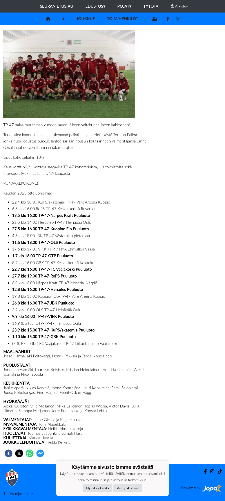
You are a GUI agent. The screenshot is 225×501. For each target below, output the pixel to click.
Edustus (95, 6)
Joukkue (85, 18)
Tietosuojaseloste (18, 493)
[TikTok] (218, 471)
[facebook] (9, 453)
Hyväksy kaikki (97, 488)
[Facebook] (167, 19)
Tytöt (150, 6)
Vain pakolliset (128, 488)
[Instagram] (177, 19)
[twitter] (19, 453)
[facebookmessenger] (40, 453)
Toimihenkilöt (122, 18)
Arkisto (179, 6)
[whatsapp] (30, 453)
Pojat (124, 6)
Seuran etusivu (56, 6)
